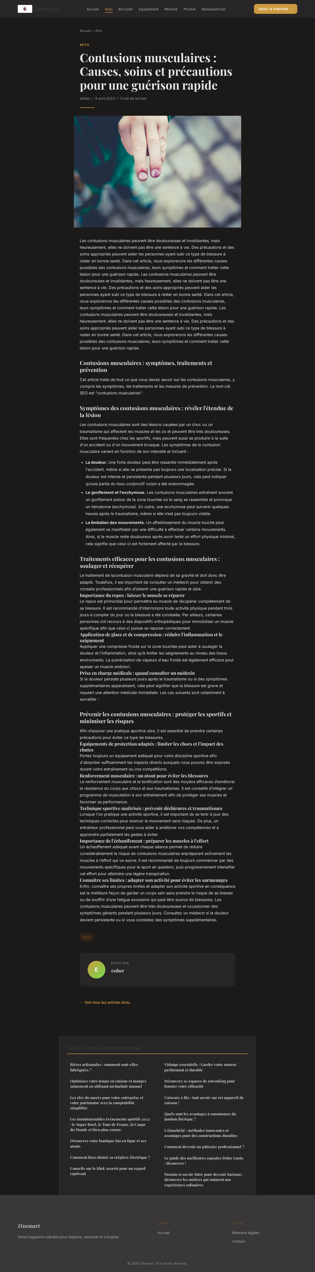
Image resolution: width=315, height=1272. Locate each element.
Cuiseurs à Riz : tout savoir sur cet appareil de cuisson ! (204, 1100)
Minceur (171, 9)
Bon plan (125, 9)
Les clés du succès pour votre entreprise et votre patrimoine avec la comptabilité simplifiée (106, 1103)
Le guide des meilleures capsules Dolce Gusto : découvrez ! (203, 1161)
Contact (238, 1241)
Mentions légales (245, 1233)
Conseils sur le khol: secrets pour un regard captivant (107, 1171)
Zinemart (38, 9)
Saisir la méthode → (276, 9)
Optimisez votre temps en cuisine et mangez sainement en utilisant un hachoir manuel (108, 1084)
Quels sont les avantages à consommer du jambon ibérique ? (200, 1116)
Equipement (148, 9)
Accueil (93, 9)
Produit (190, 9)
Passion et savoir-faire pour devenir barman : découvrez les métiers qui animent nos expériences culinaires (203, 1179)
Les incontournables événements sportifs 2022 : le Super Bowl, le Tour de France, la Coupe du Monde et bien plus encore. (110, 1124)
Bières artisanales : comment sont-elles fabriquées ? (104, 1067)
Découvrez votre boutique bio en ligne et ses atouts (108, 1143)
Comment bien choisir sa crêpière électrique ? (110, 1157)
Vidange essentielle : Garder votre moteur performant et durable (200, 1067)
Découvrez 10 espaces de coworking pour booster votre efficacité (199, 1084)
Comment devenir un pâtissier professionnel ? (204, 1146)
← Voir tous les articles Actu (105, 1002)
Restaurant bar (214, 9)
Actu (108, 9)
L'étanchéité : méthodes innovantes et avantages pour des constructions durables (200, 1133)
